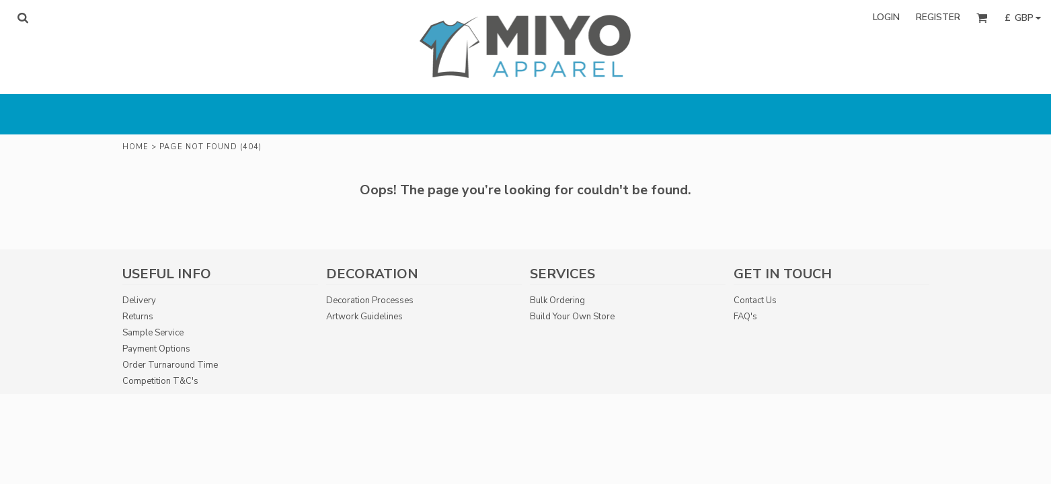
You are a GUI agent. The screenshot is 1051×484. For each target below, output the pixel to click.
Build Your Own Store (572, 317)
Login (886, 17)
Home (135, 147)
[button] (22, 18)
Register (938, 17)
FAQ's (745, 317)
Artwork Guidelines (364, 317)
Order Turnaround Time (170, 365)
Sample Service (153, 333)
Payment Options (156, 349)
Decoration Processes (370, 300)
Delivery (139, 300)
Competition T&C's (160, 381)
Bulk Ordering (557, 300)
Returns (137, 317)
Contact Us (755, 300)
